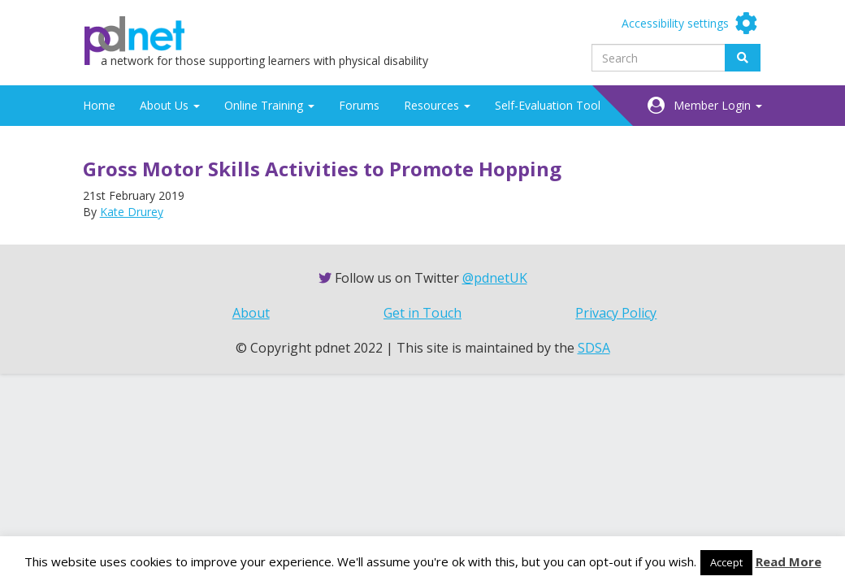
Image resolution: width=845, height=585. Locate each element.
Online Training (269, 105)
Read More (788, 561)
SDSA (594, 348)
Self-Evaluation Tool (547, 105)
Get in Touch (423, 313)
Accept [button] (726, 562)
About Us (170, 105)
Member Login (718, 105)
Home (99, 105)
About (251, 313)
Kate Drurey (131, 211)
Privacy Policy (615, 313)
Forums (359, 105)
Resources (437, 105)
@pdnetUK (494, 278)
